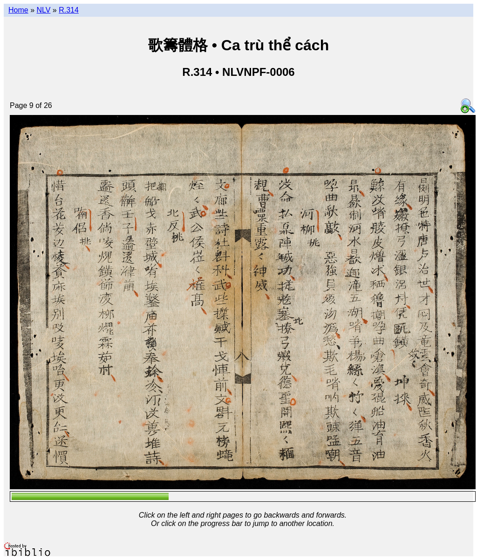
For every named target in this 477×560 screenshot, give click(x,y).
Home (18, 10)
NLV (43, 10)
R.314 (69, 10)
